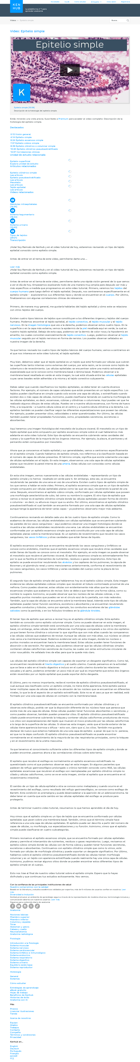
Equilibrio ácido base (21, 965)
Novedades (55, 2)
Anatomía (15, 910)
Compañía (15, 1032)
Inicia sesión (111, 2)
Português (15, 1051)
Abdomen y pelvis (19, 927)
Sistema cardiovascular (22, 950)
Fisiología (15, 939)
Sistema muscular (19, 946)
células (110, 375)
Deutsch (14, 1049)
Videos (13, 20)
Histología (15, 972)
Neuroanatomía (18, 932)
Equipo (14, 1023)
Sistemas (15, 979)
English (14, 1046)
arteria (66, 464)
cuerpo (110, 295)
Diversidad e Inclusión (22, 895)
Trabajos (14, 1028)
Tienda (13, 1014)
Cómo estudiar (80, 2)
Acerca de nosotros (20, 1018)
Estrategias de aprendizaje (24, 988)
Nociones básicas (19, 915)
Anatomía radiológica (21, 934)
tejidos (118, 288)
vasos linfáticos (38, 537)
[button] (70, 558)
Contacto (15, 1030)
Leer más (15, 267)
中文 (12, 1059)
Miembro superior (20, 917)
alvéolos (67, 562)
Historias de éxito (19, 997)
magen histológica (39, 325)
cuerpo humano (19, 291)
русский (13, 1056)
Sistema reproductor (21, 967)
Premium (63, 119)
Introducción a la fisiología (24, 943)
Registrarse (125, 2)
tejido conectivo (78, 322)
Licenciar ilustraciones (22, 1011)
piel (84, 328)
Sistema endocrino (20, 955)
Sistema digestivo (19, 960)
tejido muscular (101, 322)
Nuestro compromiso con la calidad (29, 887)
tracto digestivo (54, 664)
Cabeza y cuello (18, 929)
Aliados (14, 1025)
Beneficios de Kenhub (21, 995)
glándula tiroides (90, 611)
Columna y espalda (20, 922)
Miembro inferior (19, 920)
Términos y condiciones (23, 1035)
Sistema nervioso (19, 948)
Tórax (13, 924)
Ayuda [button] (67, 2)
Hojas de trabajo (19, 993)
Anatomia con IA (19, 1000)
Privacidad (15, 1037)
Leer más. (55, 900)
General (14, 976)
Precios (14, 1009)
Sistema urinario (19, 963)
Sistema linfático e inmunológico (28, 953)
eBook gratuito (18, 990)
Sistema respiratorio (21, 958)
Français (14, 1054)
